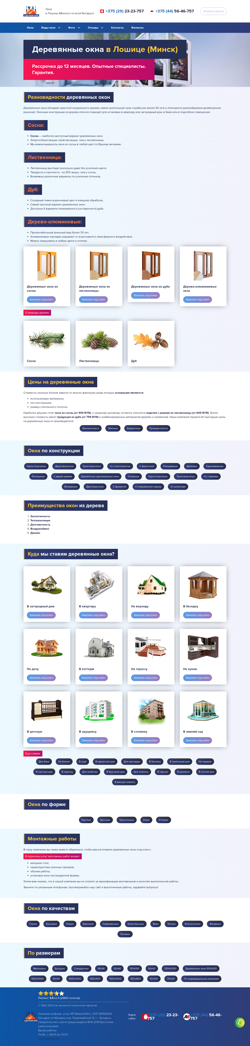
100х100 (134, 968)
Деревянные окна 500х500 (201, 968)
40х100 (154, 978)
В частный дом (44, 771)
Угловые (163, 819)
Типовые (125, 934)
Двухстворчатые (64, 466)
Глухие (33, 923)
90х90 (101, 968)
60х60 (117, 968)
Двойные (192, 466)
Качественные (136, 923)
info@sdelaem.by (48, 1038)
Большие (60, 968)
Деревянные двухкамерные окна (100, 476)
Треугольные (126, 819)
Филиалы (137, 27)
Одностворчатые (36, 466)
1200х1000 (115, 978)
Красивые (51, 923)
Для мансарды (132, 761)
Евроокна (88, 923)
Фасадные (215, 923)
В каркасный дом (105, 761)
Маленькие (39, 968)
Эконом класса (90, 428)
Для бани (44, 761)
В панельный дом (180, 761)
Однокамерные (214, 466)
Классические (193, 923)
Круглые (86, 819)
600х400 (95, 978)
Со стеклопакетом (120, 466)
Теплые (171, 923)
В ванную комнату (125, 782)
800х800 (136, 978)
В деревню (183, 771)
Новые (70, 923)
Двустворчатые (95, 486)
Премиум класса (158, 428)
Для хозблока (90, 771)
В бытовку (155, 761)
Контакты (117, 27)
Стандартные (81, 968)
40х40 (151, 968)
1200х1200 (170, 968)
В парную (162, 771)
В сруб (82, 761)
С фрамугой (119, 486)
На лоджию (205, 761)
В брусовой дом (116, 771)
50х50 (56, 978)
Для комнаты (141, 771)
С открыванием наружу (148, 486)
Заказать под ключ (41, 299)
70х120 (171, 978)
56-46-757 (174, 11)
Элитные (113, 428)
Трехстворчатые (92, 466)
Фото (71, 27)
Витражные (70, 486)
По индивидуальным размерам (201, 978)
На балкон (64, 761)
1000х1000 (37, 978)
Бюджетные (133, 428)
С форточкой (146, 466)
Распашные (38, 476)
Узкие (146, 819)
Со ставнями (211, 476)
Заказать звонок (213, 11)
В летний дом (206, 771)
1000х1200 (75, 978)
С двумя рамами (63, 476)
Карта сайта (132, 1016)
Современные (111, 923)
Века (155, 923)
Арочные (105, 819)
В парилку (67, 771)
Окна (30, 27)
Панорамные (170, 466)
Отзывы (93, 27)
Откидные (133, 476)
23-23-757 (125, 11)
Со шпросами (178, 486)
